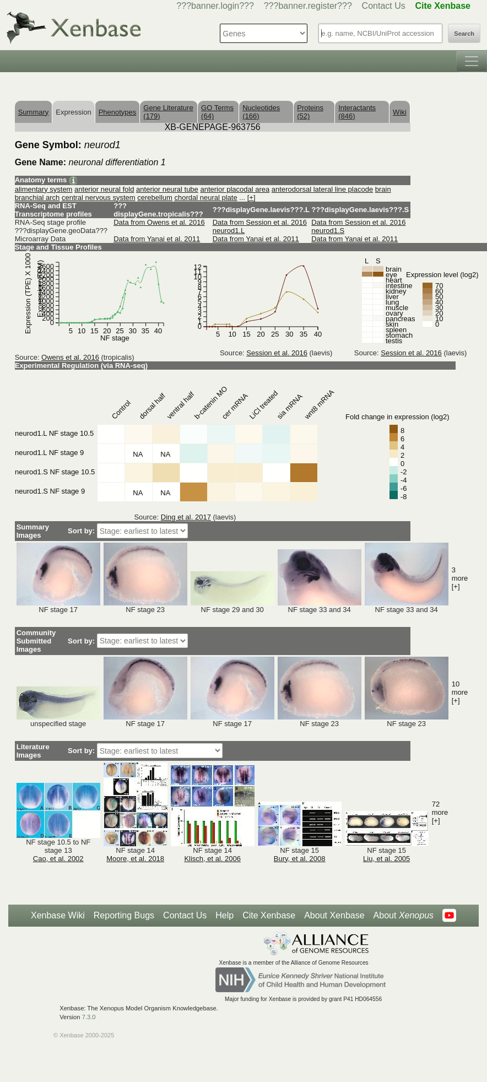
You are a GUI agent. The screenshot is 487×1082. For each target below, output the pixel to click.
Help (224, 915)
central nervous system (99, 197)
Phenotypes (118, 112)
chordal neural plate (205, 197)
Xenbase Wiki (58, 915)
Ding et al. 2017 (186, 517)
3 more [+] (460, 578)
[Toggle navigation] (471, 61)
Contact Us (383, 5)
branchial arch (37, 197)
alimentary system (44, 189)
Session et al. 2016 (276, 353)
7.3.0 (89, 1017)
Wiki (400, 112)
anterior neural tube (167, 189)
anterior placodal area (234, 189)
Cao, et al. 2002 (58, 858)
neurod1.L (229, 230)
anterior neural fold (104, 189)
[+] (251, 197)
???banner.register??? (308, 5)
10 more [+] (460, 692)
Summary (33, 112)
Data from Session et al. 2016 (260, 222)
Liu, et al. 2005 (386, 858)
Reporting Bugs (124, 915)
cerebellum (154, 197)
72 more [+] (440, 812)
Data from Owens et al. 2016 (158, 222)
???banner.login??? (215, 5)
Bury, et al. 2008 (300, 858)
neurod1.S (327, 230)
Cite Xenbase (268, 915)
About (404, 916)
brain (383, 189)
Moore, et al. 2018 (135, 858)
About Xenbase (334, 915)
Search (464, 33)
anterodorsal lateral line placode (322, 189)
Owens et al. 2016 (70, 357)
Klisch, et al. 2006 (212, 858)
